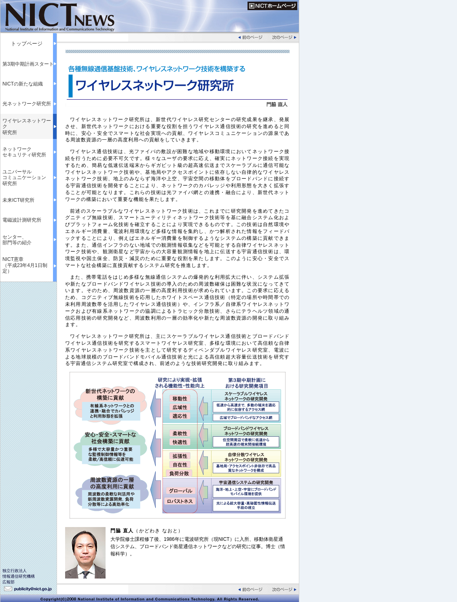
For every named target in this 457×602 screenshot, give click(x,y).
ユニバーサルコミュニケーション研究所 (24, 177)
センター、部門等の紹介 (17, 239)
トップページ (26, 44)
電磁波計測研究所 (21, 220)
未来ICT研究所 (18, 200)
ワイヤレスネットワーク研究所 (26, 126)
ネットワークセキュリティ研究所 (24, 152)
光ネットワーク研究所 (26, 104)
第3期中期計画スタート (28, 64)
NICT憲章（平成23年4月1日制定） (24, 265)
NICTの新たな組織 (22, 84)
